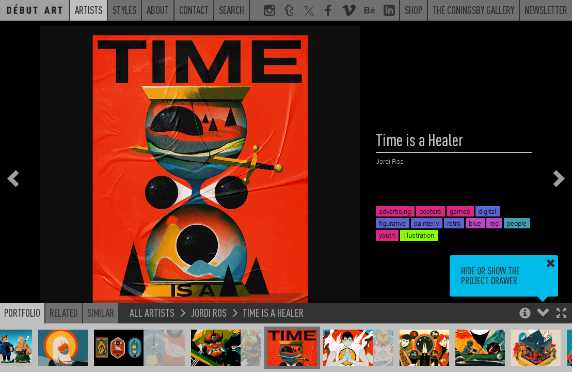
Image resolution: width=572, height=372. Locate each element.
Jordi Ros (208, 312)
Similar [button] (100, 312)
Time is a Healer (273, 312)
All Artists (152, 312)
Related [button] (64, 312)
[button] (561, 313)
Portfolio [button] (22, 312)
